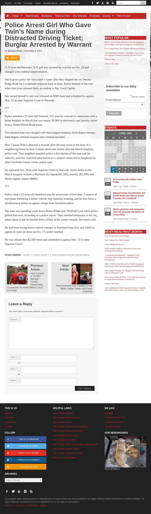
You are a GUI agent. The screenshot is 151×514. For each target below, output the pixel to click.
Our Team (17, 3)
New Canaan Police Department (71, 255)
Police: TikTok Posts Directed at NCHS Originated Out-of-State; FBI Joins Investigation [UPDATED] (124, 43)
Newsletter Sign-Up (50, 3)
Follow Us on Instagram (23, 459)
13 (113, 155)
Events (109, 15)
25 (143, 162)
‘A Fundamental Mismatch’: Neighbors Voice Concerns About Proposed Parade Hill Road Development (122, 257)
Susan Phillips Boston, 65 (114, 244)
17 (137, 155)
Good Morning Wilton (115, 422)
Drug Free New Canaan (64, 457)
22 (125, 162)
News (18, 15)
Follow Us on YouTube (22, 453)
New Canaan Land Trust (64, 440)
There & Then (62, 15)
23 (131, 162)
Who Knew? (124, 15)
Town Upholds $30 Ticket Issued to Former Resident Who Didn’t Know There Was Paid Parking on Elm (125, 289)
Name (15, 357)
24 (137, 162)
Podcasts (95, 15)
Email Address (124, 100)
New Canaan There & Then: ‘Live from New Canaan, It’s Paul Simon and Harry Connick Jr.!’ (125, 278)
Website (13, 380)
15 (125, 155)
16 (131, 155)
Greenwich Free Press (115, 417)
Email (15, 369)
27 (113, 169)
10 (137, 149)
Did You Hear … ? (112, 59)
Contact (38, 3)
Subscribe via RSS (21, 466)
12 (107, 155)
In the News (28, 3)
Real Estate (32, 15)
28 (119, 169)
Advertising (64, 3)
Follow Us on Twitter (22, 446)
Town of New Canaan (63, 413)
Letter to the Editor (112, 64)
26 (107, 169)
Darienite (109, 413)
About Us (8, 3)
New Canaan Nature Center (66, 448)
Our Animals (80, 15)
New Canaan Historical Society (67, 453)
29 (107, 142)
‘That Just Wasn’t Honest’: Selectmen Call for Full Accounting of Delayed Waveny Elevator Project (124, 54)
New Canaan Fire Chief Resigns (117, 236)
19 (107, 162)
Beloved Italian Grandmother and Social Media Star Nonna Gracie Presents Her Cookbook (129, 195)
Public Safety (41, 255)
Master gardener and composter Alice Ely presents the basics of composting (128, 212)
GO (143, 3)
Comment (14, 319)
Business (47, 15)
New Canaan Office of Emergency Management (75, 444)
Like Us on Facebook (22, 439)
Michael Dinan (15, 51)
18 (143, 155)
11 (143, 149)
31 (119, 142)
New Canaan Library (62, 422)
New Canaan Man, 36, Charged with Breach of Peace (125, 48)
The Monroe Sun (112, 426)
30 (113, 142)
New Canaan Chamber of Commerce (70, 426)
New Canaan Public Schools (66, 417)
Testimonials (75, 3)
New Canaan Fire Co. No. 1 (66, 435)
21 (119, 162)
